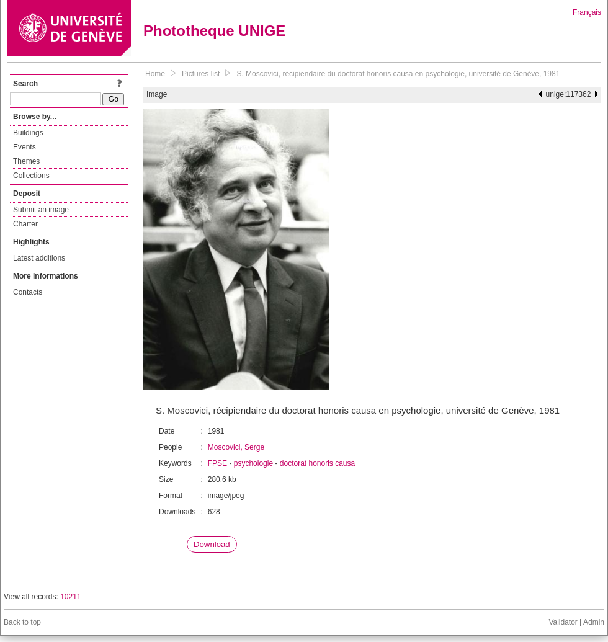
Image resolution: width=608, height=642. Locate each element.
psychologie (253, 463)
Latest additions (39, 258)
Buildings (28, 132)
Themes (26, 161)
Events (24, 147)
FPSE (217, 463)
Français (587, 12)
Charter (25, 224)
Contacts (27, 292)
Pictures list (201, 73)
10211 (70, 596)
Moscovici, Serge (236, 447)
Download (212, 544)
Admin (593, 622)
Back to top (22, 622)
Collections (31, 175)
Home (155, 73)
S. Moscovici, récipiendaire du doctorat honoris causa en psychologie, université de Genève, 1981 (398, 73)
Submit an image (41, 209)
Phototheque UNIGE (214, 30)
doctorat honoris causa (317, 463)
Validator (562, 622)
